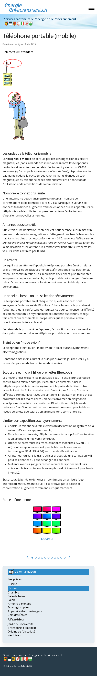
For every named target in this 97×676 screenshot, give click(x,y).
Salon (11, 600)
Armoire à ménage (19, 604)
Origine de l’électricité (21, 631)
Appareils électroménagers (25, 611)
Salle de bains (16, 596)
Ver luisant (14, 635)
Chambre (13, 592)
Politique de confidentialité (17, 666)
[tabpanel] (48, 527)
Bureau (13, 588)
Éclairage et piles (18, 607)
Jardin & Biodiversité (21, 624)
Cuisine (12, 584)
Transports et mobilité (22, 628)
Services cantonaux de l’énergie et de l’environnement (32, 657)
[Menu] (91, 8)
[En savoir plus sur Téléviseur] (46, 520)
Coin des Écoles (17, 615)
